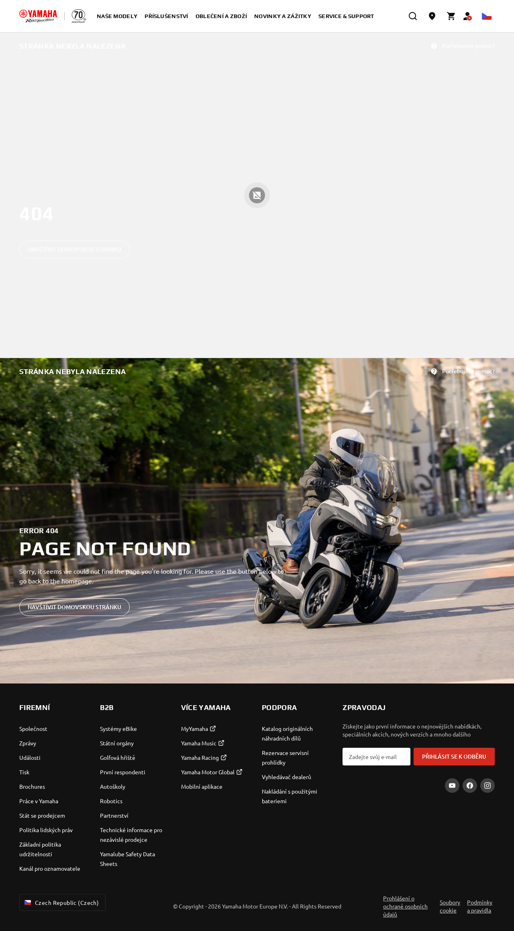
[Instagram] (487, 785)
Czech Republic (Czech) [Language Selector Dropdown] (61, 902)
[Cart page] (451, 16)
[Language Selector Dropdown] (487, 16)
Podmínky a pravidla (479, 906)
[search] (413, 16)
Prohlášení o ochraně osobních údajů (405, 906)
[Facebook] (470, 785)
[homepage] (38, 16)
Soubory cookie (450, 906)
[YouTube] (452, 785)
